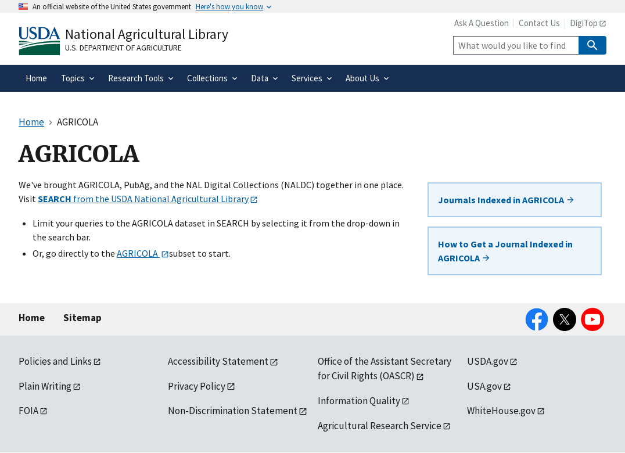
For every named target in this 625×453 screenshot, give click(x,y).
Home (32, 317)
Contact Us (539, 23)
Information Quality (359, 400)
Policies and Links (55, 361)
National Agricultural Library (146, 34)
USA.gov (484, 386)
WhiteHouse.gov (501, 410)
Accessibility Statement (218, 361)
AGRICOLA (138, 253)
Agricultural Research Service (379, 425)
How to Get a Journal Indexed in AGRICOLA (505, 251)
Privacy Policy (196, 386)
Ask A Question (481, 23)
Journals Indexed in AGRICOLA (506, 200)
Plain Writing (45, 386)
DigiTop (584, 22)
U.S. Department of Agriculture (123, 47)
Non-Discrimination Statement (232, 410)
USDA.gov (487, 361)
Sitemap (82, 317)
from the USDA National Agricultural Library (143, 198)
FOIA (28, 410)
